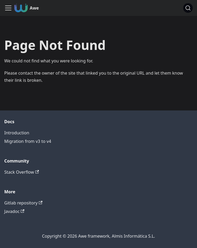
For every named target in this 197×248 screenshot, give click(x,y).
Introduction (16, 133)
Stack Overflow (21, 172)
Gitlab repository (23, 203)
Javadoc (14, 211)
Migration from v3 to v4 (27, 141)
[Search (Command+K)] (188, 8)
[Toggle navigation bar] (8, 8)
